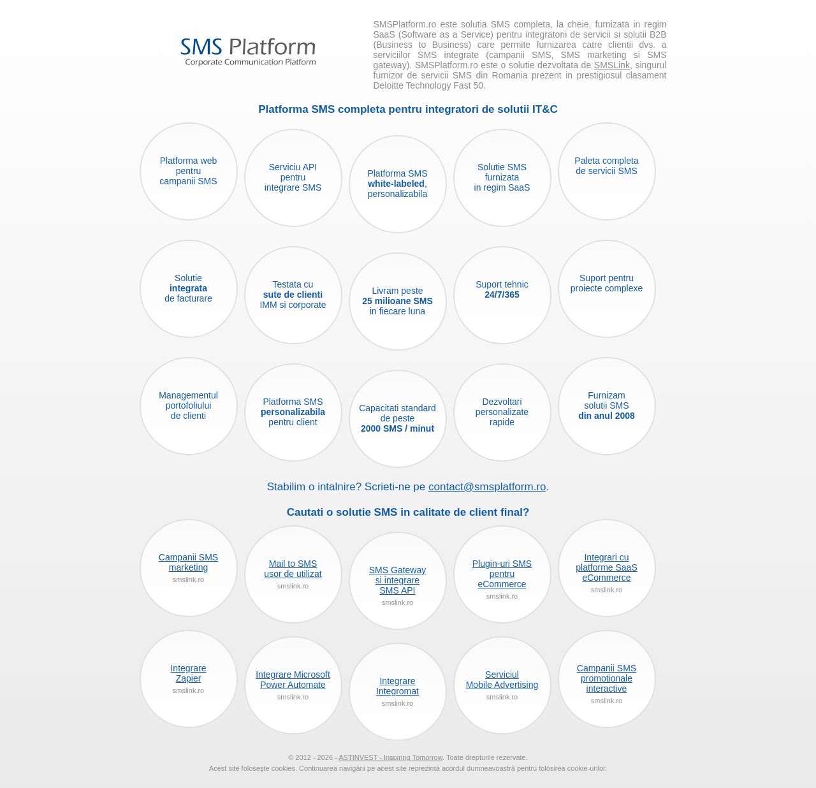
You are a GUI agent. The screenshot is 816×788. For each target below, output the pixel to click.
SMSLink (612, 65)
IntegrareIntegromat (397, 686)
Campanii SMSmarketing (188, 562)
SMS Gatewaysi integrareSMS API (397, 580)
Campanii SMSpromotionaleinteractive (606, 678)
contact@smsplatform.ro (487, 487)
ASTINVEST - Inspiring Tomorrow (390, 757)
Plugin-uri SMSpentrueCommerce (502, 573)
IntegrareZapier (188, 673)
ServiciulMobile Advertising (502, 679)
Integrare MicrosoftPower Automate (293, 679)
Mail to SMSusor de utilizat (292, 568)
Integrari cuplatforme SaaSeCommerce (607, 567)
